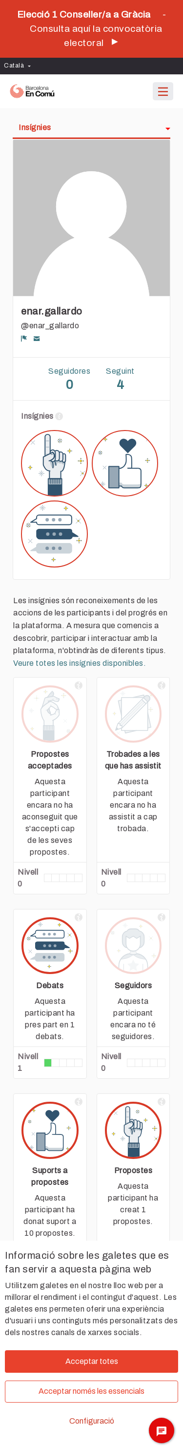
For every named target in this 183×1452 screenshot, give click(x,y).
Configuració (91, 1421)
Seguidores (69, 379)
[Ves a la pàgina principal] (32, 91)
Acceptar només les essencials (91, 1391)
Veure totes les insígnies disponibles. (79, 663)
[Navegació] (163, 91)
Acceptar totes (91, 1361)
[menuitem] (20, 65)
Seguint (120, 379)
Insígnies (35, 127)
